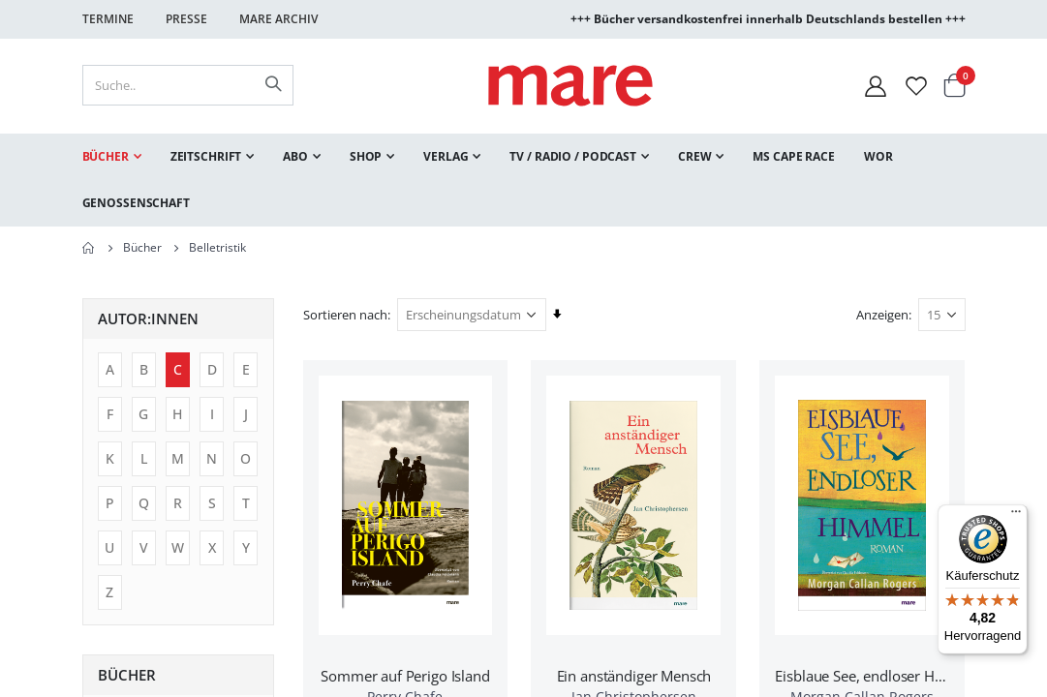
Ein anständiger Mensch (634, 675)
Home (89, 247)
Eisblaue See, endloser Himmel (862, 675)
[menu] (524, 180)
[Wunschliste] (916, 86)
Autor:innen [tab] (148, 318)
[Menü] (1016, 508)
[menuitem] (112, 157)
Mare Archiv (278, 19)
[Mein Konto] (875, 86)
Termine (108, 19)
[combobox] (187, 85)
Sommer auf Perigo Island (405, 675)
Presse (186, 19)
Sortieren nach (345, 314)
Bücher (142, 248)
